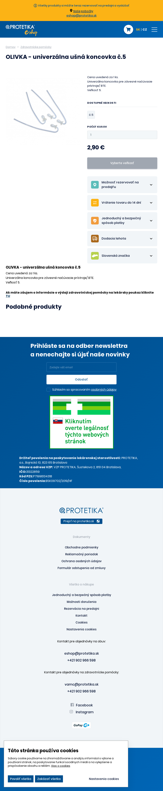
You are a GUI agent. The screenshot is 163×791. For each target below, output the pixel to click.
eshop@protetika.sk (81, 16)
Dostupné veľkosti (101, 103)
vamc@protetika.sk (82, 684)
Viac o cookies (60, 766)
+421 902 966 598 (81, 660)
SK (138, 30)
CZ (145, 30)
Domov (10, 47)
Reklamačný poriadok (81, 554)
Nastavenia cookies (81, 629)
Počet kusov (97, 126)
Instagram (81, 712)
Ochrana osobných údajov (81, 561)
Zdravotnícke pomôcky (35, 47)
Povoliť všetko (20, 779)
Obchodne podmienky (81, 547)
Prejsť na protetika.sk (81, 521)
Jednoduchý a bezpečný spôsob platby (81, 595)
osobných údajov (104, 389)
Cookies (81, 622)
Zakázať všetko (49, 779)
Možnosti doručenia (81, 602)
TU (8, 296)
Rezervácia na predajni (81, 609)
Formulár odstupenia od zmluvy (82, 568)
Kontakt (81, 616)
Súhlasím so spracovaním (84, 390)
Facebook (81, 705)
